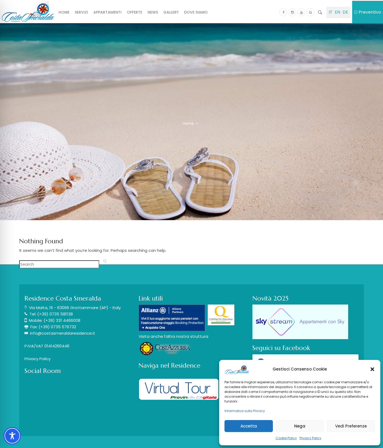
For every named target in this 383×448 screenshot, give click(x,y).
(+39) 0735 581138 (55, 314)
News (153, 12)
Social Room (42, 371)
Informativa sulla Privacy (244, 411)
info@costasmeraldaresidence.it (62, 333)
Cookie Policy (286, 438)
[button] (372, 369)
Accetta (248, 426)
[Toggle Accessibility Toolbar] (12, 436)
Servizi (81, 12)
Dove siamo (196, 12)
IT (330, 12)
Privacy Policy (310, 438)
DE (345, 12)
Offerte (134, 12)
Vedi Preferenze (351, 426)
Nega (299, 426)
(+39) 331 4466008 (62, 320)
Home (64, 12)
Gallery (171, 12)
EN (337, 12)
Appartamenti (107, 12)
